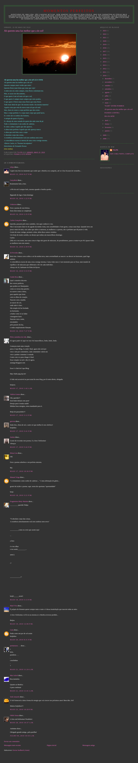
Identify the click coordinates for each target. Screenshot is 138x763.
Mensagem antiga (88, 745)
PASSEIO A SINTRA (112, 113)
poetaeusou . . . (15, 646)
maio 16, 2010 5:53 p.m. (21, 271)
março (107, 124)
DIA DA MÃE (109, 116)
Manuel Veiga (15, 477)
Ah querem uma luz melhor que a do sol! (118, 109)
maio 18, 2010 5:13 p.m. (21, 600)
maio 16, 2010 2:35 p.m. (21, 214)
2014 (105, 62)
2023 (105, 31)
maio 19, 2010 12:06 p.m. (21, 624)
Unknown (13, 204)
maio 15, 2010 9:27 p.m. (21, 174)
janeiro (107, 131)
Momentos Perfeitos (69, 11)
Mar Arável (14, 675)
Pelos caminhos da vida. (18, 337)
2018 (105, 48)
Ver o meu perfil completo (122, 154)
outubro (108, 85)
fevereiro (108, 127)
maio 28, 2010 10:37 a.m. (22, 723)
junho (107, 99)
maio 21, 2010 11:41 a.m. (22, 691)
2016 (105, 55)
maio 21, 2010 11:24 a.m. (22, 669)
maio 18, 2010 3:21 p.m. (21, 495)
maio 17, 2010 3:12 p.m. (21, 415)
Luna (12, 630)
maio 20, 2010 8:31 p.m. (21, 640)
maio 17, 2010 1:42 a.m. (21, 388)
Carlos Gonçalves (16, 220)
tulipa (12, 167)
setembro (108, 89)
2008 (105, 139)
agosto (107, 92)
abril (106, 120)
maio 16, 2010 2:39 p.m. (21, 247)
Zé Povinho (14, 253)
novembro (108, 82)
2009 (105, 135)
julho (107, 96)
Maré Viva (13, 606)
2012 (105, 69)
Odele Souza (14, 715)
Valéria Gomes (15, 394)
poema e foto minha (22, 154)
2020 (105, 41)
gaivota (12, 421)
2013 (105, 65)
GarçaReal (13, 180)
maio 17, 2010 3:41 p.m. (21, 431)
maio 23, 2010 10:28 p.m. (21, 709)
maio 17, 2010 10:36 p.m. (21, 471)
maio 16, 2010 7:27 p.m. (21, 331)
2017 (105, 51)
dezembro (108, 79)
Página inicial (51, 745)
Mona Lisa (13, 453)
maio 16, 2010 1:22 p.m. (21, 198)
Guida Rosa (14, 277)
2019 (105, 44)
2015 (105, 58)
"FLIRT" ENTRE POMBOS (114, 106)
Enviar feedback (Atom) (21, 750)
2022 (105, 34)
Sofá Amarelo (15, 697)
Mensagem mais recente (12, 745)
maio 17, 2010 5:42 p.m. (21, 447)
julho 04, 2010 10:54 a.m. (22, 736)
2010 (105, 76)
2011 (105, 72)
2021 (105, 38)
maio (107, 103)
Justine (12, 437)
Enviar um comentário (11, 741)
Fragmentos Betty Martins (19, 501)
